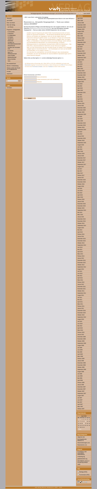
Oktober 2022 (80, 77)
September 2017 (81, 164)
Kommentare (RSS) (83, 474)
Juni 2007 (79, 400)
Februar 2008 (80, 382)
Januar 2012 (80, 284)
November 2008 (81, 365)
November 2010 (81, 312)
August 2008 (80, 371)
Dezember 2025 (81, 25)
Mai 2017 (79, 171)
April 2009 (80, 354)
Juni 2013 (79, 247)
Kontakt (9, 71)
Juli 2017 (79, 169)
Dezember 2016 (81, 179)
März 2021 (80, 101)
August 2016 (80, 186)
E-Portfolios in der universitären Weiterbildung (82, 453)
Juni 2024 (79, 46)
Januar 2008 (80, 384)
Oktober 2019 (80, 127)
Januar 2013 (80, 258)
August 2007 (80, 395)
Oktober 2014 (80, 223)
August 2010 (80, 319)
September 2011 (81, 293)
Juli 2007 (79, 397)
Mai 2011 (79, 299)
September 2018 (81, 142)
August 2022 (80, 81)
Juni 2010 (79, 323)
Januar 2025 (80, 40)
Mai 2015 (79, 212)
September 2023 (81, 57)
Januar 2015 (80, 216)
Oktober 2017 (80, 162)
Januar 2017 (80, 177)
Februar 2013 (80, 256)
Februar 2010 (80, 332)
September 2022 (81, 79)
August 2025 (80, 31)
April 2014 (80, 232)
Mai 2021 (79, 97)
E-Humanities (11, 31)
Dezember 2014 (81, 219)
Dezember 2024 (81, 42)
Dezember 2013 (81, 238)
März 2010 (80, 330)
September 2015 (81, 210)
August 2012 (80, 269)
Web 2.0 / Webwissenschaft (12, 53)
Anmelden (9, 87)
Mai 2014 (79, 230)
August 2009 (80, 345)
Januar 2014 (80, 236)
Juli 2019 (79, 131)
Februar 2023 (80, 70)
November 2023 (81, 53)
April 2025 (80, 33)
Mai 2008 (79, 378)
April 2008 (80, 380)
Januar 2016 (80, 201)
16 (83, 423)
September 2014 (81, 225)
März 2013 (80, 254)
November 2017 (81, 160)
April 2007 (80, 404)
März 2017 (80, 173)
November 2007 (81, 389)
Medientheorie (11, 45)
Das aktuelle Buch (11, 63)
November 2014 (81, 221)
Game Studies (11, 55)
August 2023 (80, 59)
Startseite (9, 18)
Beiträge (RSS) (82, 472)
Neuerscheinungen (82, 442)
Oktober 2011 (80, 291)
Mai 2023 (79, 66)
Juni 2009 (79, 349)
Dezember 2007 (81, 387)
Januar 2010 (80, 334)
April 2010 (80, 328)
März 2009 (80, 356)
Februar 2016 (80, 199)
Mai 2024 (79, 49)
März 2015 (80, 214)
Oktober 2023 (80, 55)
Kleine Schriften (12, 59)
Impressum (9, 73)
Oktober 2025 (80, 29)
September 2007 (81, 393)
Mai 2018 (79, 149)
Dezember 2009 (81, 336)
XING (78, 464)
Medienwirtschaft (12, 57)
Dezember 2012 (81, 260)
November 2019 (81, 125)
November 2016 (81, 182)
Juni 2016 (79, 190)
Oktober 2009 (80, 341)
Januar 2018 (80, 155)
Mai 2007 (79, 402)
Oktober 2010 (80, 315)
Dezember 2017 (81, 158)
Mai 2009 (79, 352)
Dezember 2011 (81, 286)
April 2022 (80, 88)
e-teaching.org (81, 456)
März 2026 (80, 20)
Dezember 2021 (81, 92)
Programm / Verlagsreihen (13, 29)
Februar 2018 (80, 153)
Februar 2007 (80, 408)
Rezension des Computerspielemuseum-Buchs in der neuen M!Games (56, 18)
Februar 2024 (80, 51)
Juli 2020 (79, 116)
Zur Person (10, 27)
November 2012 (81, 262)
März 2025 (80, 35)
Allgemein (80, 437)
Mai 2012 (79, 275)
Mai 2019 (79, 134)
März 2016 (80, 197)
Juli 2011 (79, 297)
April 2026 (80, 18)
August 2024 (80, 44)
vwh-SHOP (87, 13)
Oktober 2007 (80, 391)
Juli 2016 (79, 188)
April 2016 (80, 195)
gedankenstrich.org (82, 458)
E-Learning (10, 50)
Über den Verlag (11, 25)
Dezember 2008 (81, 363)
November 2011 (81, 288)
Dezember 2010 (81, 310)
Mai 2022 (79, 86)
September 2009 (81, 343)
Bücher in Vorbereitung (12, 65)
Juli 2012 (79, 271)
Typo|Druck (10, 39)
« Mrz (79, 429)
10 (85, 421)
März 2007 (80, 406)
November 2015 (81, 206)
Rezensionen (28, 65)
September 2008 (81, 369)
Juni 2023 (79, 64)
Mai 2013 (79, 249)
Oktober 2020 (80, 112)
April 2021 (80, 99)
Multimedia (10, 40)
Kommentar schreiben (37, 66)
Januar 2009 (80, 360)
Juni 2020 (79, 118)
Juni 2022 (79, 83)
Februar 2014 (80, 234)
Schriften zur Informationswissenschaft (14, 43)
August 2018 (80, 145)
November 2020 (81, 110)
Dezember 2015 (81, 203)
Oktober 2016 (80, 184)
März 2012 (80, 280)
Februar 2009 (80, 358)
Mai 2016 (79, 192)
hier (41, 58)
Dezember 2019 (81, 123)
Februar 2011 (80, 306)
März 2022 (80, 90)
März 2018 (80, 151)
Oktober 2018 (80, 140)
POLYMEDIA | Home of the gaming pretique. (83, 461)
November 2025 (81, 27)
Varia (9, 61)
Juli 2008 (79, 373)
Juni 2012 (79, 273)
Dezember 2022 (81, 73)
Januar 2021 (80, 105)
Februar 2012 (80, 282)
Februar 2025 (80, 38)
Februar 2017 (80, 175)
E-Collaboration (12, 35)
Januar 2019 (80, 136)
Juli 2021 (79, 94)
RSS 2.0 (63, 65)
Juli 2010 (79, 321)
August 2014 (80, 227)
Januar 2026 (80, 22)
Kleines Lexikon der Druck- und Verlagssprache (13, 68)
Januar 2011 (80, 308)
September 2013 (81, 245)
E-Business (10, 33)
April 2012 (80, 278)
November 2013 (81, 240)
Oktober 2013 (80, 243)
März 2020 (80, 121)
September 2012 (81, 267)
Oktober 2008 (80, 367)
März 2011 (80, 304)
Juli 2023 (79, 62)
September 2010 (81, 317)
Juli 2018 (79, 147)
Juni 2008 (79, 376)
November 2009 (81, 339)
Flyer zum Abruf (11, 22)
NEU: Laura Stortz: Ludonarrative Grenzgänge (36, 17)
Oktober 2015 (80, 208)
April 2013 (80, 251)
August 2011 (80, 295)
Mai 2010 (79, 326)
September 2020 (81, 114)
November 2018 (81, 138)
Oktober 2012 (80, 264)
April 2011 (80, 302)
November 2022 (81, 75)
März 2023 (80, 68)
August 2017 (80, 166)
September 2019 (81, 129)
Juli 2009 (79, 347)
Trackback (50, 66)
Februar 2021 (80, 103)
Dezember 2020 (81, 107)
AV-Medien (10, 37)
